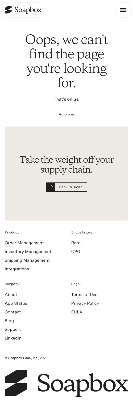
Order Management (24, 242)
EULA (76, 311)
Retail (77, 242)
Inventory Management (28, 251)
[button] (123, 10)
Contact (13, 311)
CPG (75, 251)
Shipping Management (27, 260)
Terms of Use (84, 294)
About (11, 294)
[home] (23, 10)
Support (13, 329)
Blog (9, 320)
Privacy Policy (85, 303)
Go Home (66, 114)
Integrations (17, 268)
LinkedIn (13, 338)
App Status (16, 303)
